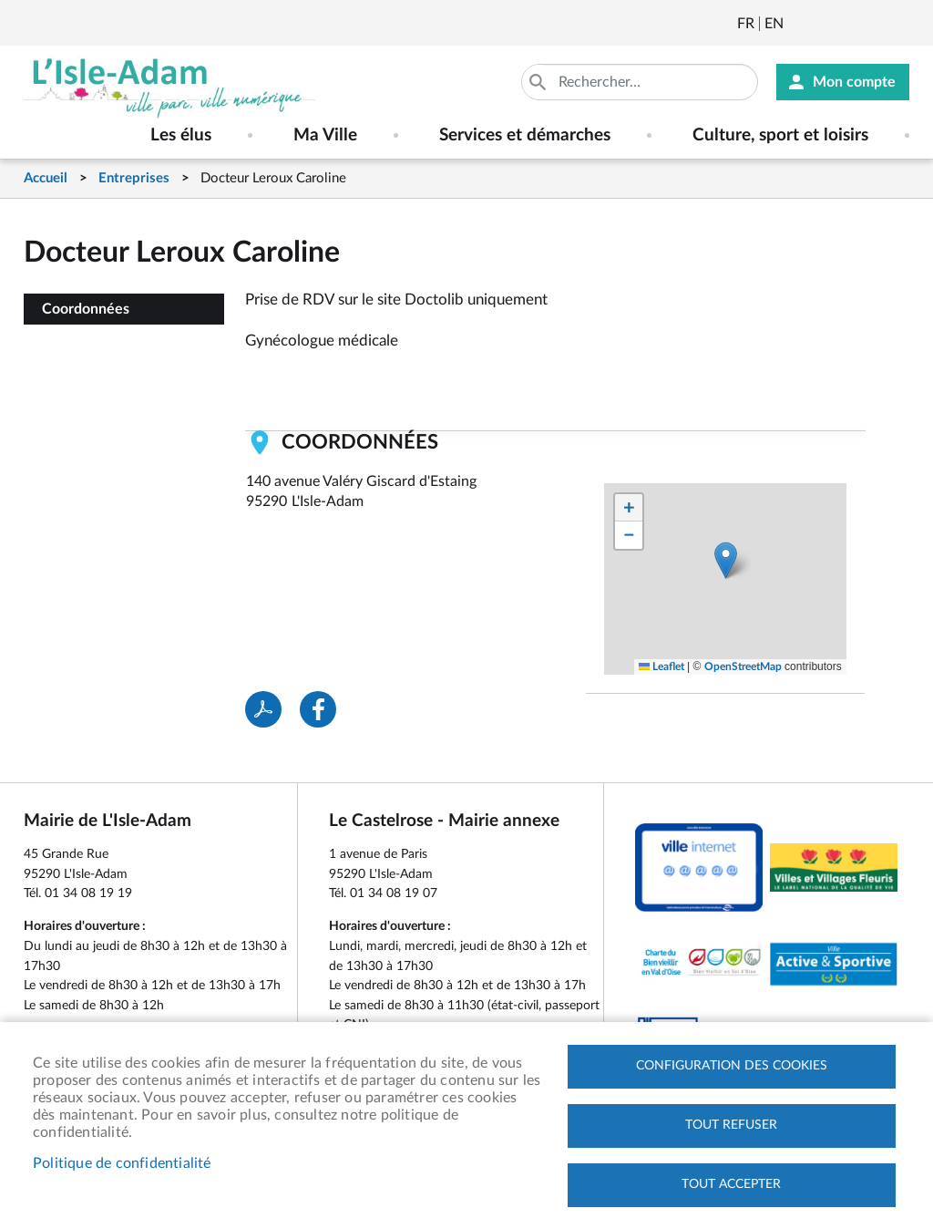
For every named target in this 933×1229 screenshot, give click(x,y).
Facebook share (318, 709)
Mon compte (854, 82)
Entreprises (133, 178)
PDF (263, 709)
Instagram (897, 23)
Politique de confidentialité (122, 1163)
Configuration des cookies (731, 1065)
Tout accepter (731, 1184)
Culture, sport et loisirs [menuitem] (780, 135)
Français (745, 23)
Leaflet (661, 666)
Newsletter (799, 23)
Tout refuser (731, 1125)
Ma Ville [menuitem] (325, 135)
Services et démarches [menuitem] (524, 135)
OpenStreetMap (743, 666)
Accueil (45, 178)
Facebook (848, 23)
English (774, 23)
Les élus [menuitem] (180, 135)
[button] (725, 560)
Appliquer (539, 82)
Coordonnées (85, 309)
